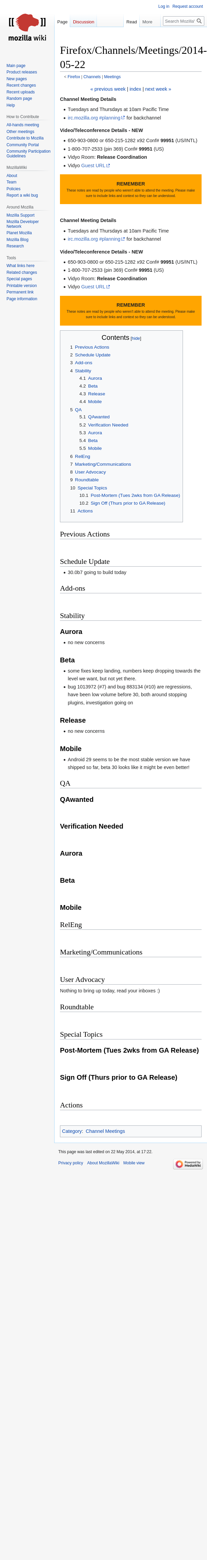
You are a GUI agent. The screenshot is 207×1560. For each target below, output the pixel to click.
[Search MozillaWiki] (183, 21)
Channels (92, 76)
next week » (158, 89)
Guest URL (93, 165)
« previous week (108, 89)
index (135, 89)
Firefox (74, 76)
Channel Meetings (105, 1131)
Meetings (112, 76)
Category (72, 1131)
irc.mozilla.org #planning (94, 117)
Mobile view (134, 1163)
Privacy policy (70, 1163)
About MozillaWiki (103, 1163)
